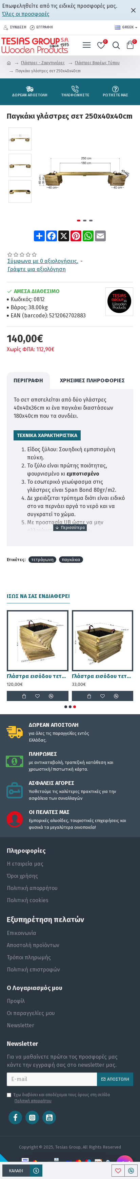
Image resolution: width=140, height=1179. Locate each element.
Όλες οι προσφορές (25, 14)
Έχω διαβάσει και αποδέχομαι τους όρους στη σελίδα (58, 1098)
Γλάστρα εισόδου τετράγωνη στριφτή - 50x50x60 (37, 676)
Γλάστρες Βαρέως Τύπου (97, 63)
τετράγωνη (42, 559)
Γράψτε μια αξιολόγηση (36, 269)
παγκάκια (71, 559)
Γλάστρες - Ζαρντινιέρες (43, 63)
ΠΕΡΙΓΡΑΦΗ (28, 380)
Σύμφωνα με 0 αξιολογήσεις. (42, 261)
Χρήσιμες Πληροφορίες (92, 380)
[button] (126, 175)
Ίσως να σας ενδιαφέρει (38, 596)
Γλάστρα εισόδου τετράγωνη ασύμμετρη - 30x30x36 (103, 676)
